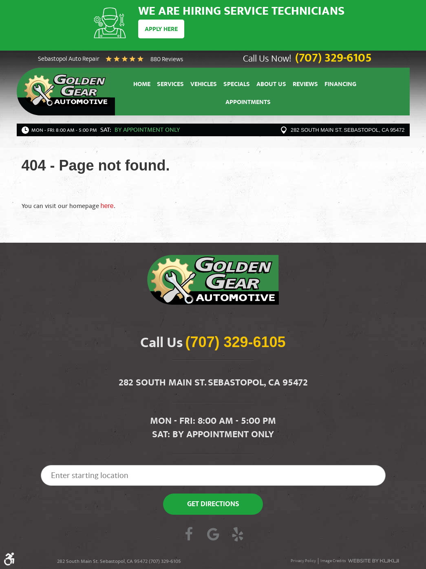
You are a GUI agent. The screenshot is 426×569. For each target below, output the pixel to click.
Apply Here (161, 30)
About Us (271, 85)
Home (141, 85)
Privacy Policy (303, 561)
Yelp (238, 535)
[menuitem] (141, 84)
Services (170, 85)
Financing (340, 85)
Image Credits (333, 561)
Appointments (248, 103)
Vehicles (203, 85)
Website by (373, 560)
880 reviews (166, 59)
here (107, 205)
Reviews (305, 85)
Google (213, 535)
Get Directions (213, 504)
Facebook (189, 535)
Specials (236, 85)
